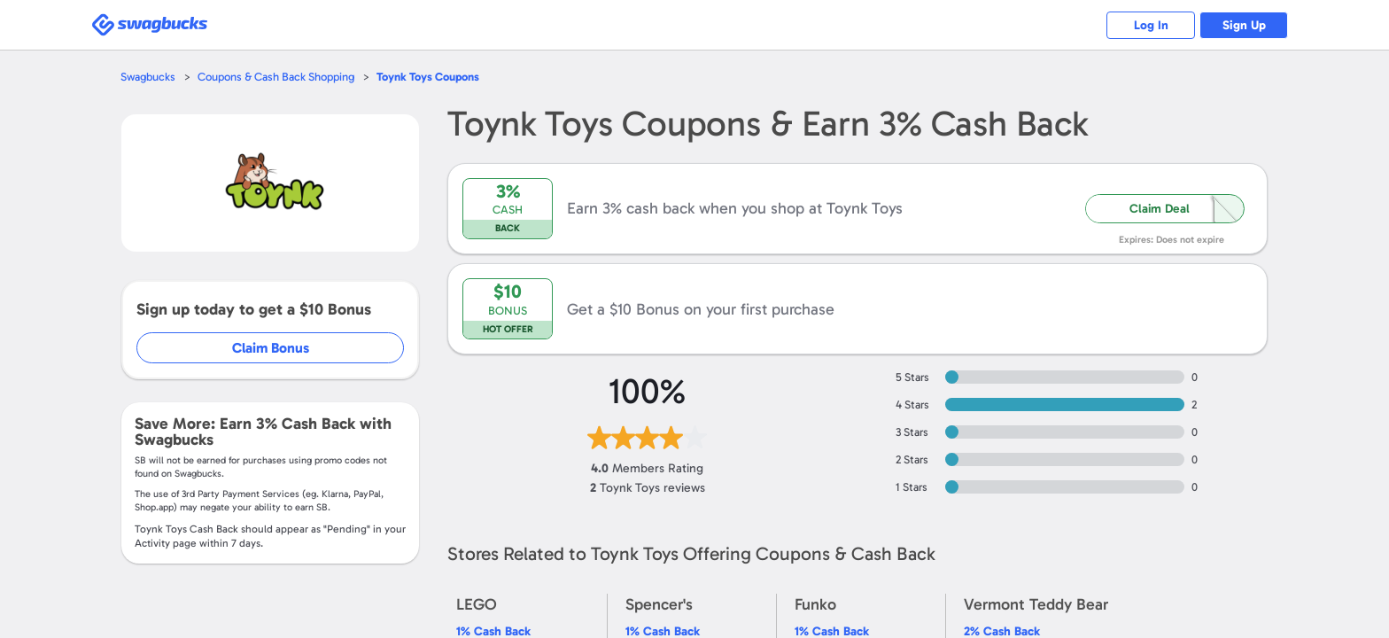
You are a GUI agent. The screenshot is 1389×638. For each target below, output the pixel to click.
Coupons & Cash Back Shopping (276, 76)
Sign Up (1244, 25)
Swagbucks (147, 76)
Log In (1151, 25)
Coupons (427, 76)
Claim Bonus (270, 347)
